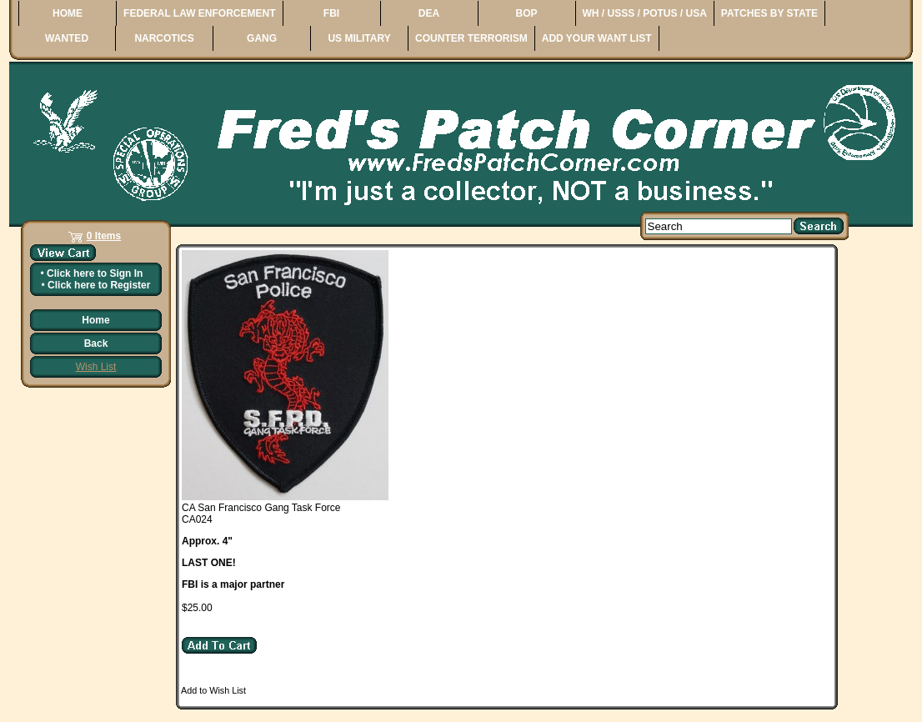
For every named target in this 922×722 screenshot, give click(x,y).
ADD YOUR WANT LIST (597, 38)
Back (96, 343)
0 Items (104, 236)
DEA (428, 13)
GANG (262, 38)
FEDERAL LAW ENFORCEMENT (199, 13)
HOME (68, 13)
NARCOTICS (163, 38)
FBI (331, 13)
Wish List (96, 367)
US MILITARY (359, 38)
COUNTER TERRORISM (471, 38)
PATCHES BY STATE (769, 13)
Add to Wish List (213, 690)
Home (95, 320)
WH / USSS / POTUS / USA (645, 13)
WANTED (66, 38)
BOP (526, 13)
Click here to (95, 273)
